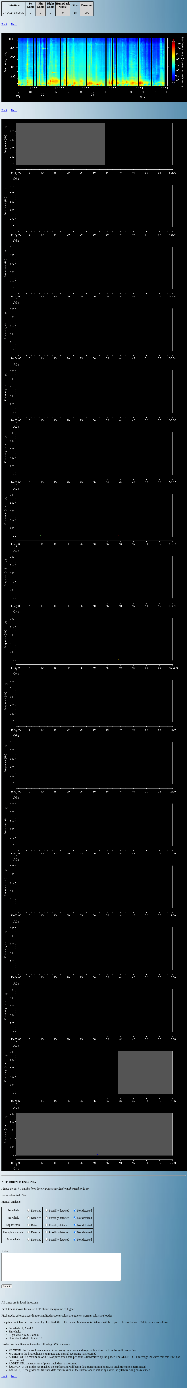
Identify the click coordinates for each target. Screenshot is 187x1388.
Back (4, 24)
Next (14, 24)
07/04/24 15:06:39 (13, 12)
